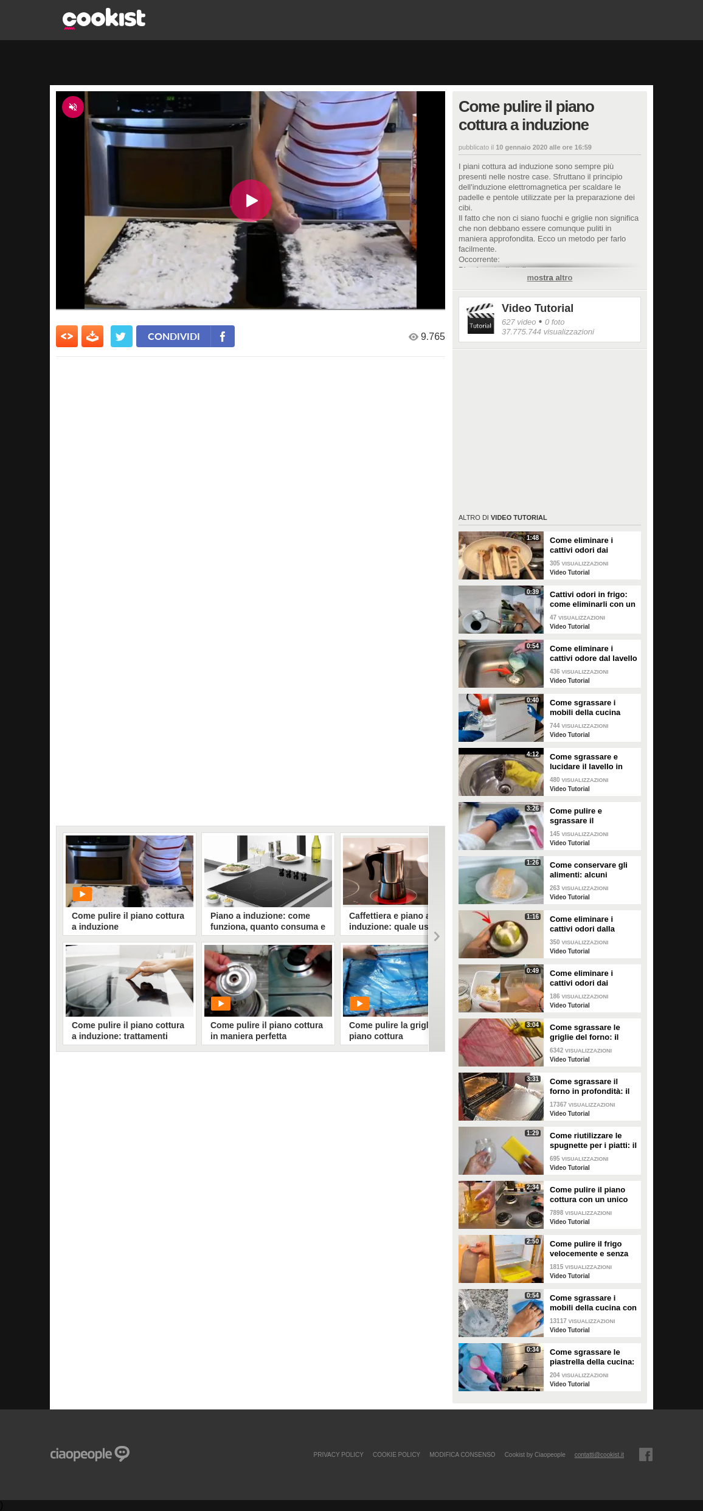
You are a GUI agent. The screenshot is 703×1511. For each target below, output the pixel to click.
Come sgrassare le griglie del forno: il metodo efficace (585, 1032)
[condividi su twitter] (122, 336)
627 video (519, 322)
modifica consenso (462, 1454)
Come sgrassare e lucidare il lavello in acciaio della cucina (587, 762)
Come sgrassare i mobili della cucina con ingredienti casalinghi (593, 1303)
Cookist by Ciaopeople (535, 1454)
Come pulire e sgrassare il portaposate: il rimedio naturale (592, 816)
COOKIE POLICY (396, 1454)
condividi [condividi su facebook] (174, 336)
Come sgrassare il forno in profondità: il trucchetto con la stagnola (589, 1086)
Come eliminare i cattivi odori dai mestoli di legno (581, 545)
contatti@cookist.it (599, 1454)
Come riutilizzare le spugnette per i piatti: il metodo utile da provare (593, 1140)
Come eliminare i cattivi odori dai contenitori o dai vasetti (581, 978)
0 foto (555, 322)
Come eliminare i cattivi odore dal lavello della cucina (593, 653)
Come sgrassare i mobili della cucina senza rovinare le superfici (585, 707)
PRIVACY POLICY (338, 1454)
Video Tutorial (537, 308)
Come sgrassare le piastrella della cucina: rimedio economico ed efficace (592, 1357)
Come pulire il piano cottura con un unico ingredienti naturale (589, 1195)
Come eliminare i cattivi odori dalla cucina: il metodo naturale (582, 924)
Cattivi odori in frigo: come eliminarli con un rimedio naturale (592, 599)
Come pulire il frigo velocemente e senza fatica (589, 1249)
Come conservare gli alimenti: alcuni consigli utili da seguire (593, 870)
